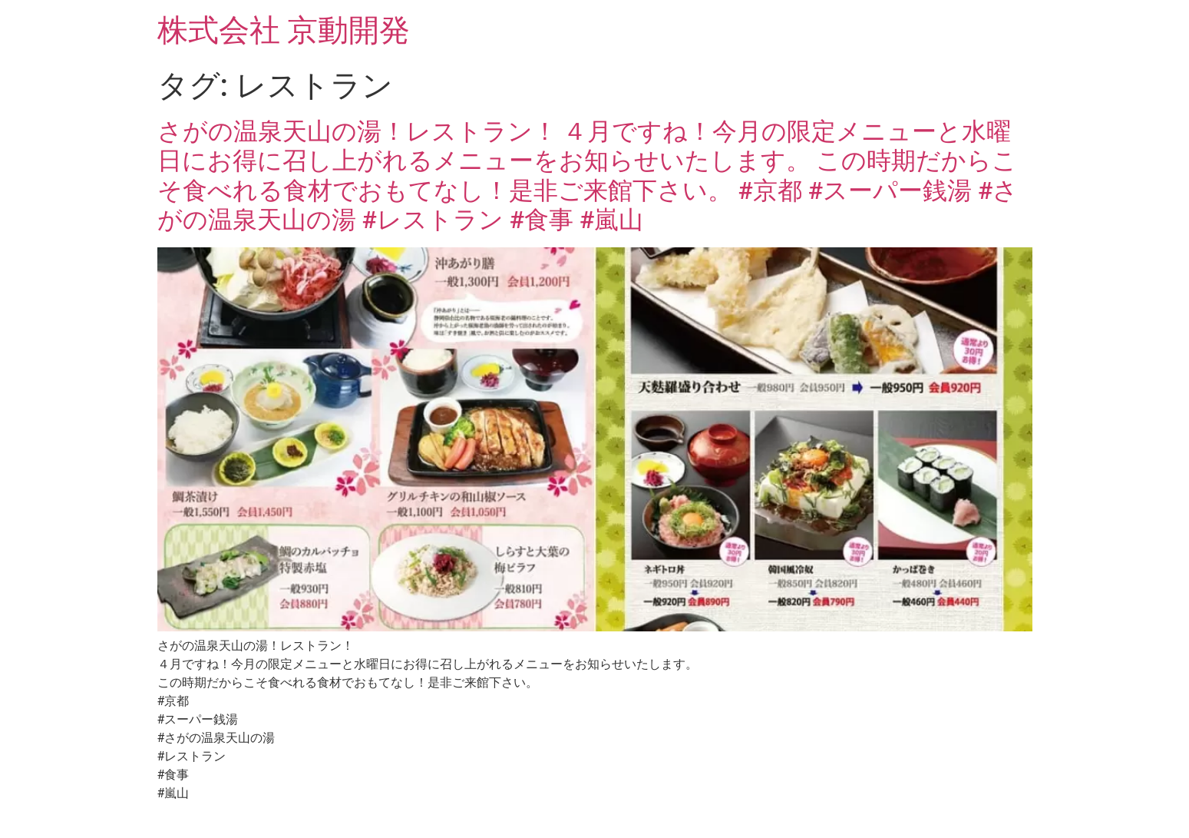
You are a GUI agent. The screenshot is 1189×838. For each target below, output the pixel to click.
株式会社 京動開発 (284, 30)
